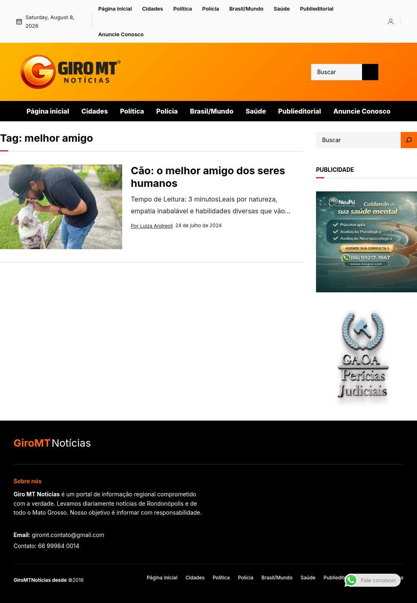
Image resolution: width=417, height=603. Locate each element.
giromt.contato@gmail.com (68, 534)
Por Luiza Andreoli (152, 226)
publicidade (335, 169)
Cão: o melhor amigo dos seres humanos (208, 176)
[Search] (409, 140)
